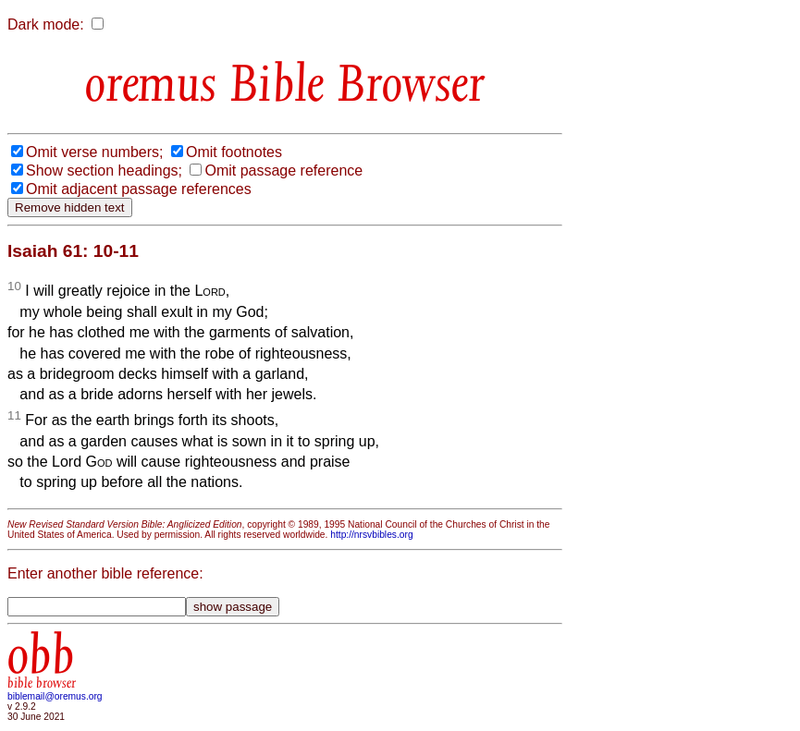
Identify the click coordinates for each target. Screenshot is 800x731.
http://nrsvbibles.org (371, 535)
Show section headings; (104, 170)
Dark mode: (45, 24)
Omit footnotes (234, 152)
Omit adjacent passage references (139, 189)
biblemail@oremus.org (55, 696)
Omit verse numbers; (94, 152)
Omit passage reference (283, 170)
